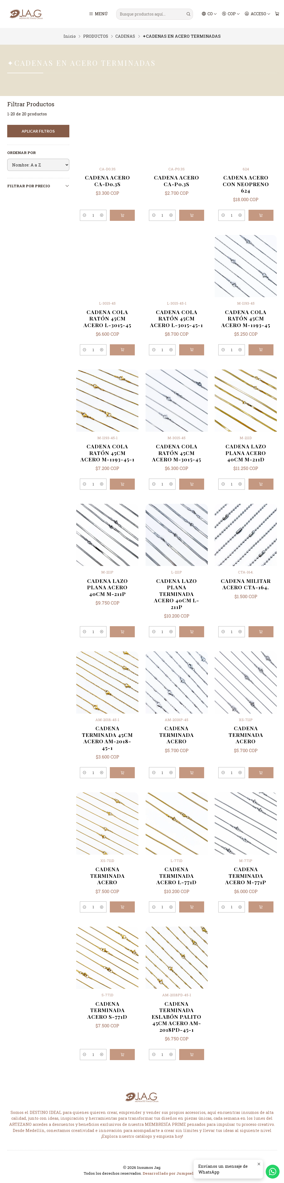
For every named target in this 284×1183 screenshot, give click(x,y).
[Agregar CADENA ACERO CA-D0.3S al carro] (122, 215)
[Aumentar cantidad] (101, 215)
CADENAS (125, 36)
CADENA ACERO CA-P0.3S (176, 180)
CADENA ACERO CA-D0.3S (107, 180)
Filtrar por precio (38, 185)
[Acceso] (257, 14)
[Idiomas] (209, 14)
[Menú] (98, 14)
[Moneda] (230, 14)
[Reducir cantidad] (85, 215)
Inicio (70, 36)
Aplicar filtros (38, 131)
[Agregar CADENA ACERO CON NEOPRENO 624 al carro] (260, 215)
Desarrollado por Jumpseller (171, 1173)
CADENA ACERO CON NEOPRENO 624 (246, 184)
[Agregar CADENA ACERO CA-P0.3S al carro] (191, 215)
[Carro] (276, 14)
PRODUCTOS (95, 36)
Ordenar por (21, 152)
